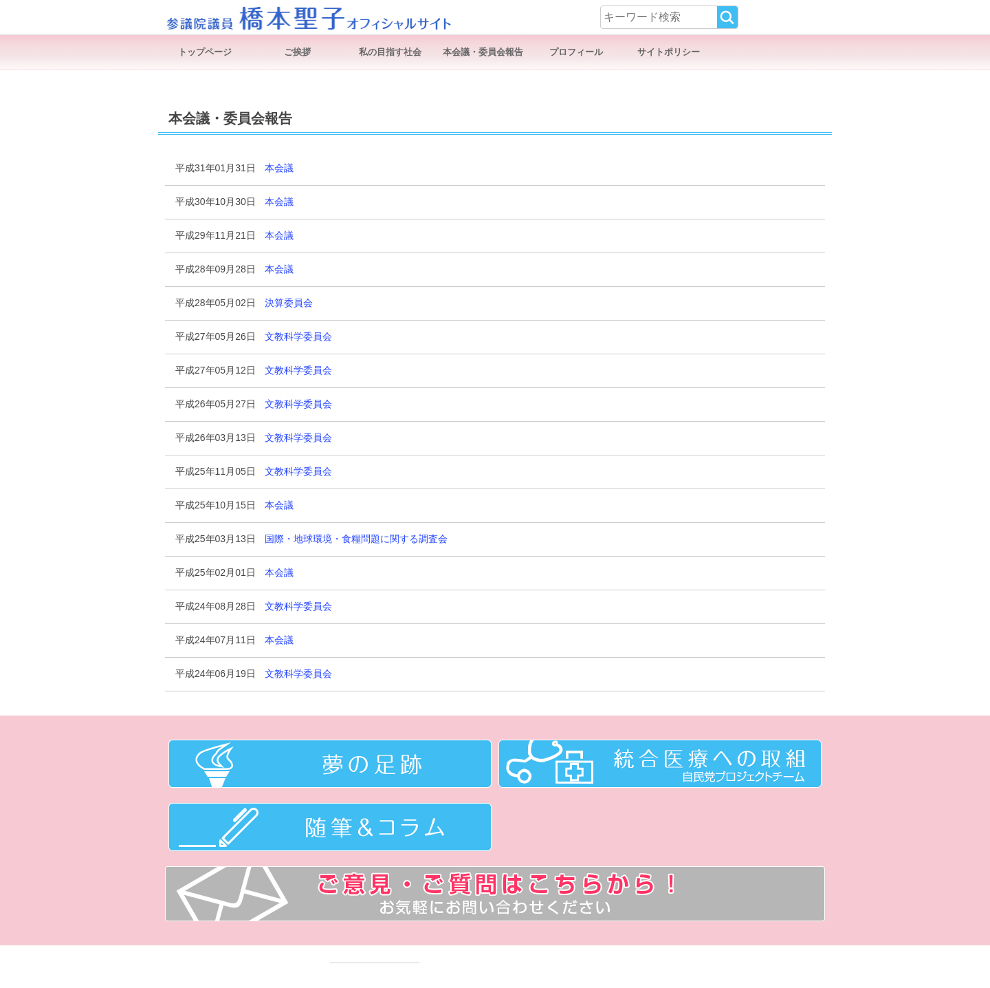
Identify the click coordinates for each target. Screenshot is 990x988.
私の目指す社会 (390, 52)
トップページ (205, 52)
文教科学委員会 (298, 336)
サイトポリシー (668, 52)
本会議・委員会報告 (483, 52)
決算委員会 (289, 302)
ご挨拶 (297, 52)
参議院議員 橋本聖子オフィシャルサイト (308, 17)
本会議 (279, 167)
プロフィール (576, 52)
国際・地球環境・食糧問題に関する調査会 (356, 538)
